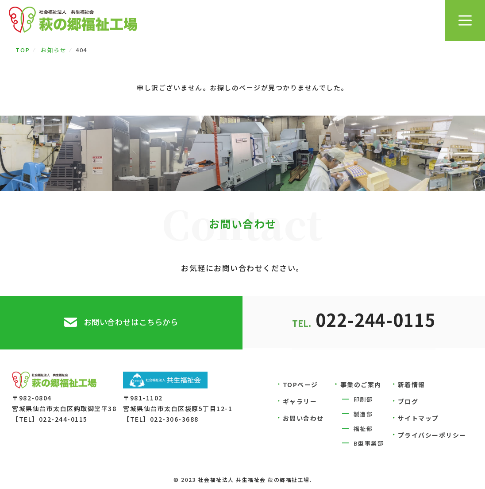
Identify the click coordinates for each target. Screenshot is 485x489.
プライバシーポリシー (432, 436)
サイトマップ (418, 419)
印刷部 (363, 400)
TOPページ (300, 385)
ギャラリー (300, 402)
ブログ (408, 402)
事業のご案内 (360, 385)
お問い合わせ (303, 419)
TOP (22, 50)
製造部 (363, 415)
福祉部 (363, 430)
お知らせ (53, 50)
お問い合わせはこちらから (131, 322)
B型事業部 (369, 444)
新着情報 (411, 385)
